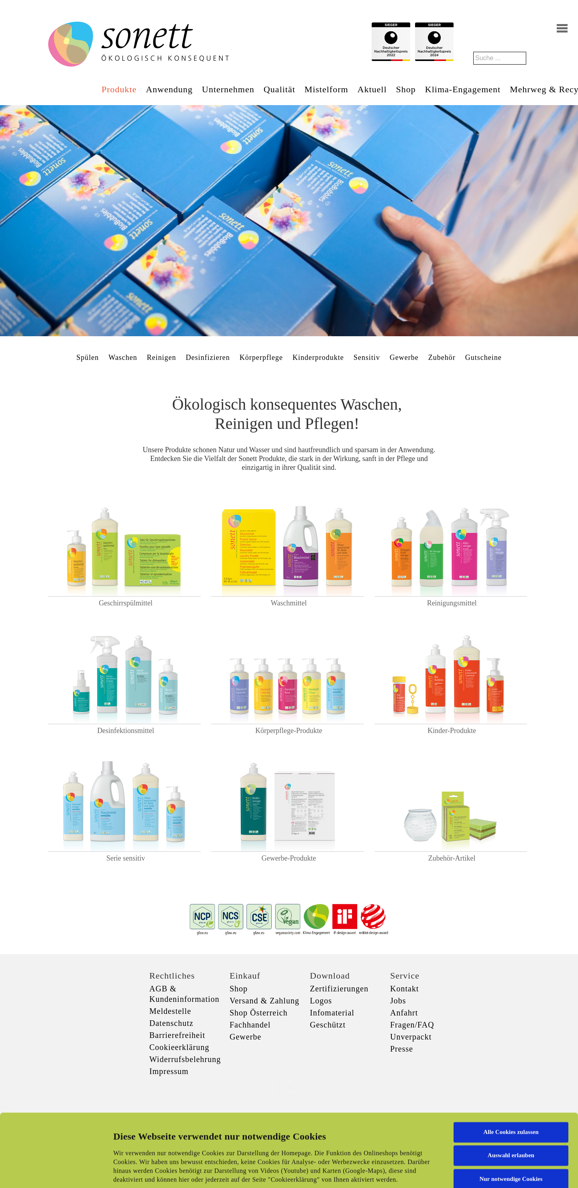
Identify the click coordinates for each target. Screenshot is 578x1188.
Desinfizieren (208, 357)
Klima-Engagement (463, 89)
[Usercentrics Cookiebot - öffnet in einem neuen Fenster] (52, 1172)
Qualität (279, 89)
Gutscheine (483, 357)
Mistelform (326, 89)
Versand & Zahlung (264, 1000)
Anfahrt (404, 1012)
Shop (406, 89)
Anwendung (169, 89)
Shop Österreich (258, 1012)
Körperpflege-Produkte (288, 731)
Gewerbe (404, 357)
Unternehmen (228, 89)
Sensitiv (367, 357)
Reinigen (161, 357)
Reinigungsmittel (452, 603)
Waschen (122, 357)
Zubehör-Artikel (452, 858)
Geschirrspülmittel (126, 603)
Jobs (398, 1000)
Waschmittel (289, 603)
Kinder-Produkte (451, 731)
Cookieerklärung (179, 1047)
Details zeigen (414, 1172)
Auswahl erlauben (511, 1091)
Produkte (119, 89)
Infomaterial (332, 1012)
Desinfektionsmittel (125, 731)
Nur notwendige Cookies (510, 1115)
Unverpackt (410, 1036)
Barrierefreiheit (177, 1035)
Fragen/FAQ (412, 1024)
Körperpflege (261, 357)
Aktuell (372, 89)
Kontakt (404, 988)
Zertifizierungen (339, 988)
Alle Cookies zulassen (511, 1068)
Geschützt (328, 1024)
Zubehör (442, 357)
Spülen (87, 357)
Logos (321, 1000)
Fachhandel (250, 1024)
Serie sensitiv (125, 858)
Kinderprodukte (318, 357)
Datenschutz (171, 1023)
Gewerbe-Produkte (288, 858)
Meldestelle (170, 1011)
